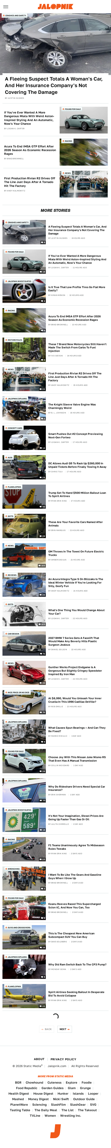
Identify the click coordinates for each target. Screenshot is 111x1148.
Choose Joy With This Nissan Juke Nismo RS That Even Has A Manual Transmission (77, 759)
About (39, 1059)
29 (43, 477)
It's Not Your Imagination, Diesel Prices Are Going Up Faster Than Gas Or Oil (76, 817)
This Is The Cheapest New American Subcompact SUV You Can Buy (71, 935)
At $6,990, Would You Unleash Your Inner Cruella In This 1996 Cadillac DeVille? (75, 700)
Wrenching (14, 869)
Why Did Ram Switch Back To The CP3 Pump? (77, 964)
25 (43, 536)
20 (43, 1006)
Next (63, 1029)
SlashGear (78, 1104)
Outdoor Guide (84, 1099)
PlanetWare (19, 1104)
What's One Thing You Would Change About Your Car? (76, 612)
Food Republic (26, 1088)
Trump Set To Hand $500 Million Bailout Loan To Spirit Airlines (77, 494)
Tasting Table (20, 1110)
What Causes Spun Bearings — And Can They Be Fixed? (77, 729)
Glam (72, 1088)
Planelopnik (14, 487)
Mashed (18, 1099)
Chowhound (34, 1082)
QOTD (10, 516)
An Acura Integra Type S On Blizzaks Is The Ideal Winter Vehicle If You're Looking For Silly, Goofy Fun (75, 583)
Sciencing (39, 1104)
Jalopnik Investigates (19, 281)
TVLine (35, 1115)
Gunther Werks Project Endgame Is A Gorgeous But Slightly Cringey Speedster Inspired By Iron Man (75, 671)
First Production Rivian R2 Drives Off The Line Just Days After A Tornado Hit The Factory (29, 182)
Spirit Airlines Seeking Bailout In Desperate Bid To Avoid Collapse (76, 994)
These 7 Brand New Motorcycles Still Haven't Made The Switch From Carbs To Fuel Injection (77, 348)
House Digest (43, 1093)
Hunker (63, 1093)
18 (44, 271)
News (68, 173)
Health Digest (18, 1093)
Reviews (12, 575)
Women (50, 1115)
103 (43, 565)
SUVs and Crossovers (19, 927)
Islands (78, 1093)
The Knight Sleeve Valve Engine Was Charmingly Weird (72, 406)
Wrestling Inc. (70, 1115)
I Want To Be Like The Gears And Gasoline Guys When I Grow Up (74, 876)
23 (43, 859)
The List (67, 1110)
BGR (18, 1082)
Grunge (85, 1088)
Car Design (13, 634)
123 (43, 624)
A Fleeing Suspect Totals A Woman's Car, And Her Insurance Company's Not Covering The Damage (54, 85)
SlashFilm (58, 1104)
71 (44, 653)
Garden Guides (53, 1088)
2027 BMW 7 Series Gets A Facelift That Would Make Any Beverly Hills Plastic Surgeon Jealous (73, 641)
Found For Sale (73, 109)
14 (44, 448)
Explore (71, 1082)
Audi (10, 457)
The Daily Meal (46, 1110)
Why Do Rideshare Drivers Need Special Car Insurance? (76, 788)
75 (44, 712)
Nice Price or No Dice (18, 692)
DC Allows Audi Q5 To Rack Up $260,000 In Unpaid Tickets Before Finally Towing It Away (77, 465)
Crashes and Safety (15, 15)
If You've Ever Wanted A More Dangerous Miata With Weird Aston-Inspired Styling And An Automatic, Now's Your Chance (29, 118)
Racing (68, 141)
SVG (93, 1104)
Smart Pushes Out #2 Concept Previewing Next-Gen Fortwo (75, 435)
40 (43, 506)
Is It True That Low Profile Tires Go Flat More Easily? (76, 289)
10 (44, 800)
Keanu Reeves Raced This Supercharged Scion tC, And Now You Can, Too (74, 905)
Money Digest (38, 1099)
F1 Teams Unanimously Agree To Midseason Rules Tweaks (76, 847)
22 (43, 389)
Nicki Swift (61, 1099)
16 (44, 947)
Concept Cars (15, 428)
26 (43, 771)
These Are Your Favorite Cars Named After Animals (75, 524)
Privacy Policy (63, 1059)
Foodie (87, 1082)
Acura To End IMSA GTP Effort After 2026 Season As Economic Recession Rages (30, 150)
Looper (93, 1093)
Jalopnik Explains (17, 398)
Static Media (32, 1066)
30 (43, 683)
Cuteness (54, 1082)
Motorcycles (15, 340)
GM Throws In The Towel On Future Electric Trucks (76, 553)
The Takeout (87, 1110)
